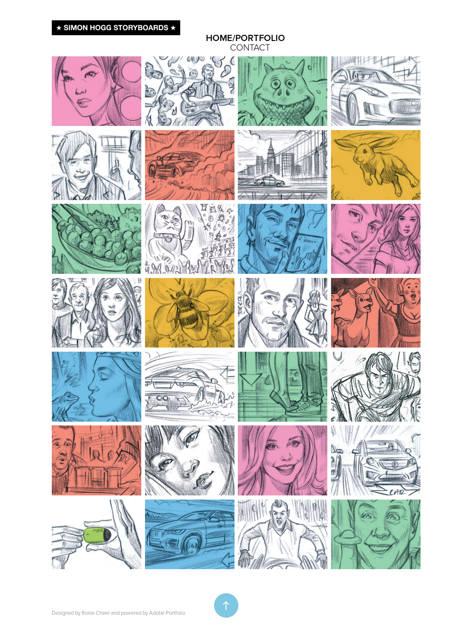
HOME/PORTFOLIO (245, 37)
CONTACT (250, 47)
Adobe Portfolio (167, 612)
